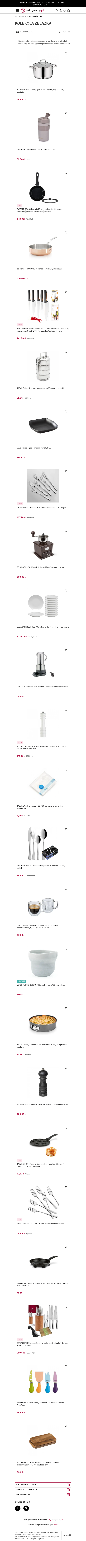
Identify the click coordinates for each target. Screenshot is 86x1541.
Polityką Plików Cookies (32, 1534)
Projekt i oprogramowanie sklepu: (43, 1525)
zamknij (67, 1535)
